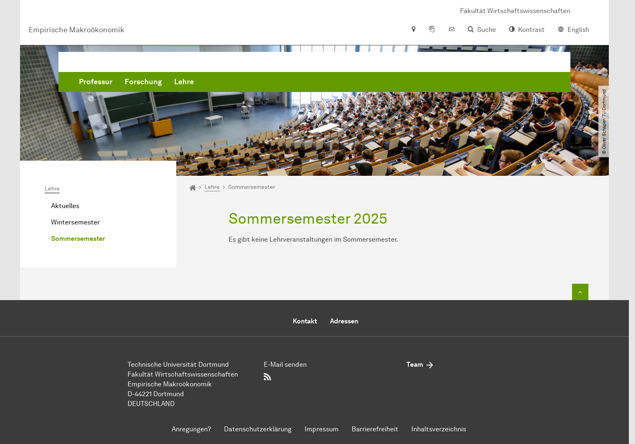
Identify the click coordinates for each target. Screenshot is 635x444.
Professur (220, 81)
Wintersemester (75, 222)
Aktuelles (65, 206)
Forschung (267, 81)
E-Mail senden (285, 364)
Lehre (308, 81)
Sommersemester (78, 239)
